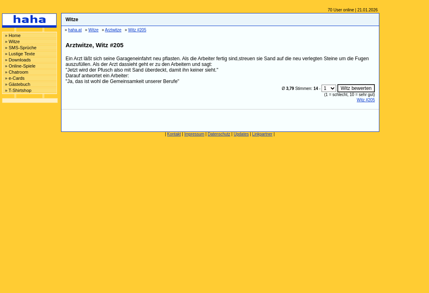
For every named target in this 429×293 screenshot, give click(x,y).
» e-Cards (14, 78)
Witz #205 (366, 100)
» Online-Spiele (20, 65)
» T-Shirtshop (18, 90)
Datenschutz (219, 134)
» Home (13, 35)
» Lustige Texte (20, 53)
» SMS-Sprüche (21, 47)
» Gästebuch (17, 84)
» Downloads (18, 59)
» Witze (12, 41)
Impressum (194, 134)
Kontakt (174, 134)
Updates (241, 134)
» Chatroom (16, 72)
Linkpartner (262, 134)
